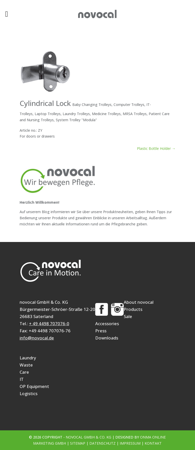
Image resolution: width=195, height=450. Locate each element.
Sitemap (77, 443)
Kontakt (153, 443)
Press (100, 331)
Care (24, 372)
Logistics (28, 393)
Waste (26, 365)
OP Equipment (34, 386)
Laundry (28, 358)
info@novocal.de (37, 338)
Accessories (107, 323)
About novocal (139, 302)
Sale (128, 316)
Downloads (106, 338)
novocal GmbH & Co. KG (88, 437)
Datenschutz (102, 443)
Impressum (130, 443)
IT (22, 379)
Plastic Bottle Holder (156, 148)
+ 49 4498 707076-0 (49, 323)
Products (133, 309)
